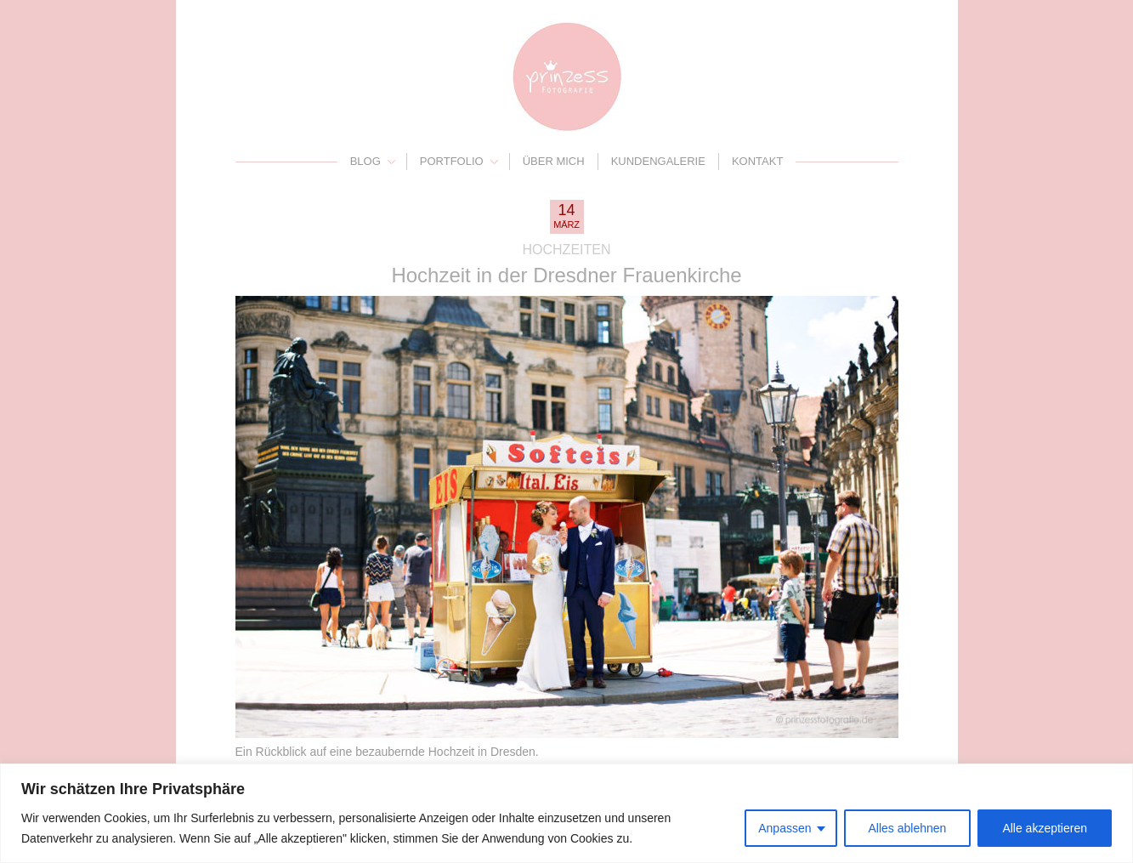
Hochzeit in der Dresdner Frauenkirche (566, 275)
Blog (365, 161)
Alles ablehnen (908, 828)
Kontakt (757, 161)
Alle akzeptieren (1044, 828)
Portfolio (452, 161)
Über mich (554, 161)
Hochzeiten (567, 249)
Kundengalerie (658, 161)
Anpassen (784, 828)
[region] (566, 813)
